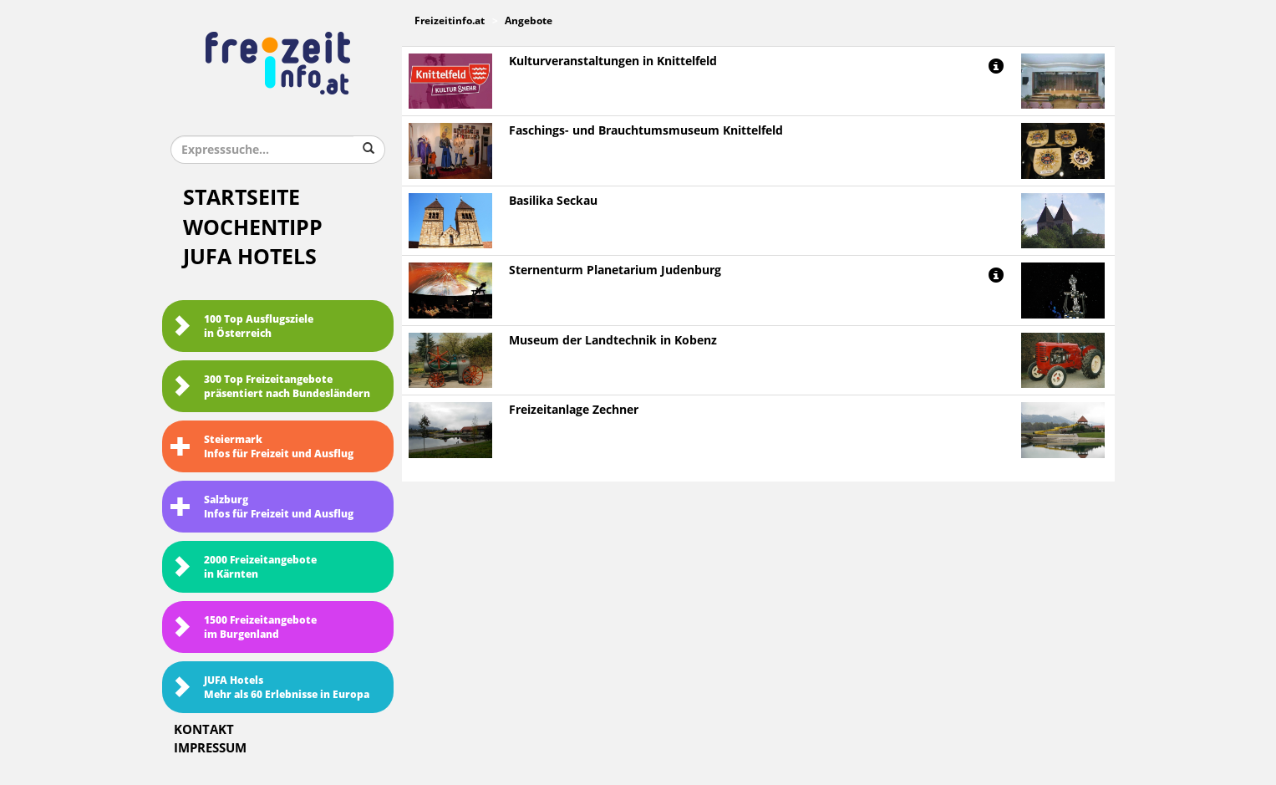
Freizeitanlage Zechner (573, 410)
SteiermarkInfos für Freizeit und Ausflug (261, 447)
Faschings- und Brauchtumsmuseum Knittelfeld (646, 131)
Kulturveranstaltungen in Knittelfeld (613, 61)
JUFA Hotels (250, 257)
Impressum (210, 748)
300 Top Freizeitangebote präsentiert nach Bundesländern (270, 387)
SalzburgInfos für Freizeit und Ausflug (261, 507)
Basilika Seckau (553, 201)
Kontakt (204, 729)
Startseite (241, 198)
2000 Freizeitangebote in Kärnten (243, 567)
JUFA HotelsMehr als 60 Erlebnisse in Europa (269, 688)
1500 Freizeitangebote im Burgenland (243, 627)
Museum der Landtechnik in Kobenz (613, 341)
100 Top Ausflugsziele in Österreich (241, 326)
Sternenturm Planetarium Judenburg (615, 270)
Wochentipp (253, 228)
